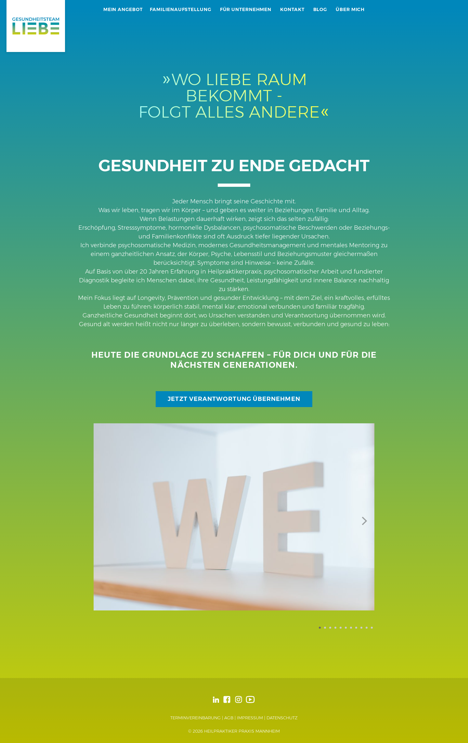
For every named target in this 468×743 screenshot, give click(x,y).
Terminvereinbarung (195, 717)
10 (367, 628)
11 (372, 628)
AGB (228, 717)
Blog (320, 9)
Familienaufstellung (180, 9)
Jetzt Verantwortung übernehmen (234, 399)
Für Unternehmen (246, 9)
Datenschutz (282, 717)
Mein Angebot (123, 9)
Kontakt (292, 9)
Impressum (250, 717)
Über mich (350, 9)
